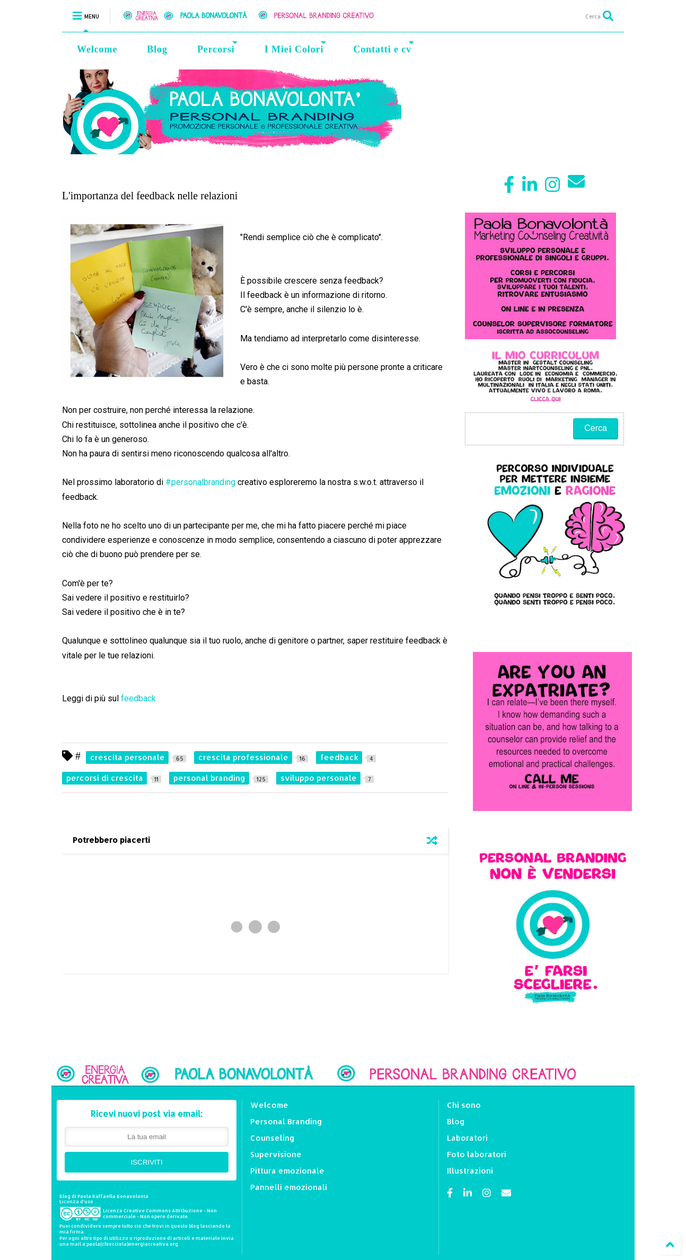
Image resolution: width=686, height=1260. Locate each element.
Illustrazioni (470, 1171)
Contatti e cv (383, 48)
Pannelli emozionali (288, 1187)
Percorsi (217, 48)
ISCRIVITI (147, 1162)
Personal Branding (286, 1121)
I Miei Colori (296, 48)
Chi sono (464, 1105)
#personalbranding (200, 482)
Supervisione (276, 1154)
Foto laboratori (476, 1154)
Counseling (272, 1138)
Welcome (97, 49)
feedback (139, 698)
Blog (157, 49)
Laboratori (467, 1138)
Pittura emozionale (287, 1171)
